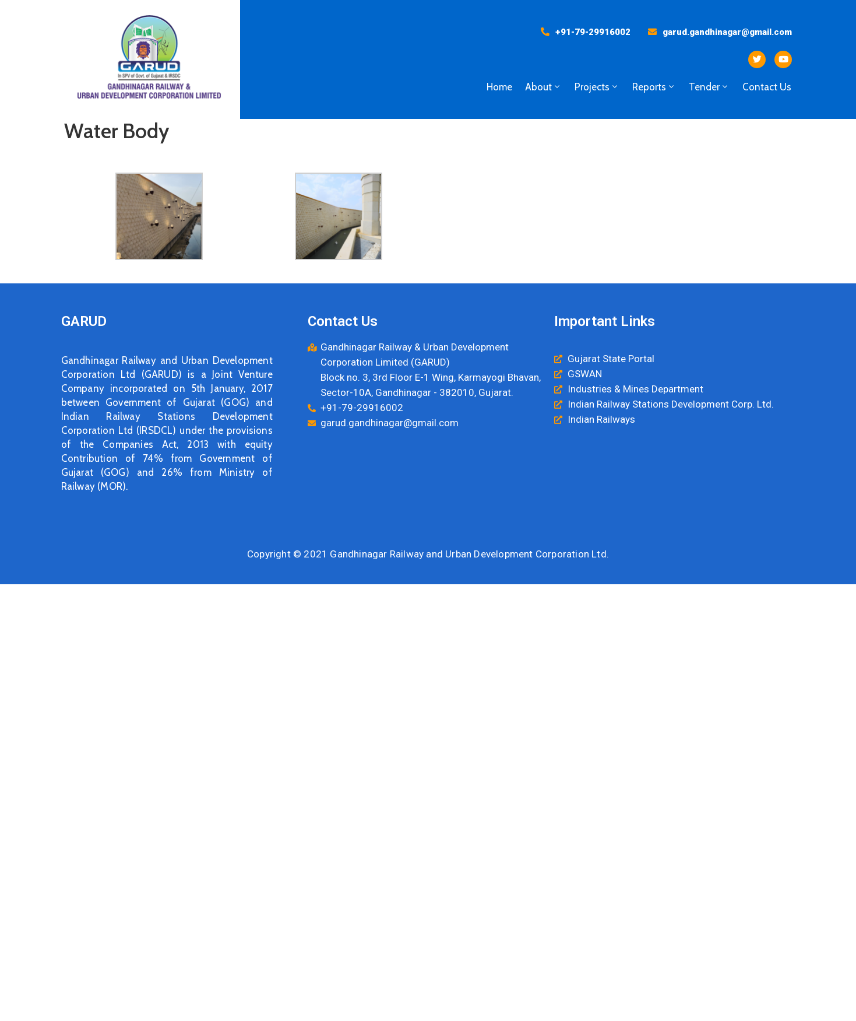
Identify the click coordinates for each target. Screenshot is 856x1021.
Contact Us (766, 87)
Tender (709, 87)
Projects (597, 87)
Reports (654, 87)
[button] (585, 32)
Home (499, 87)
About (543, 87)
